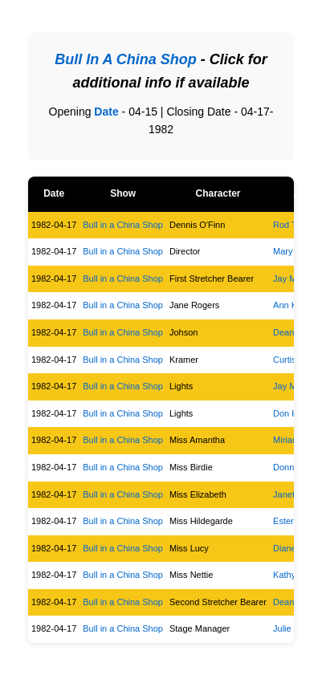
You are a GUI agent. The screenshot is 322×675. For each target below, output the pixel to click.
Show (123, 193)
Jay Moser (293, 278)
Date (106, 111)
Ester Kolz (293, 521)
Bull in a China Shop (123, 225)
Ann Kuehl (293, 305)
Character (217, 193)
